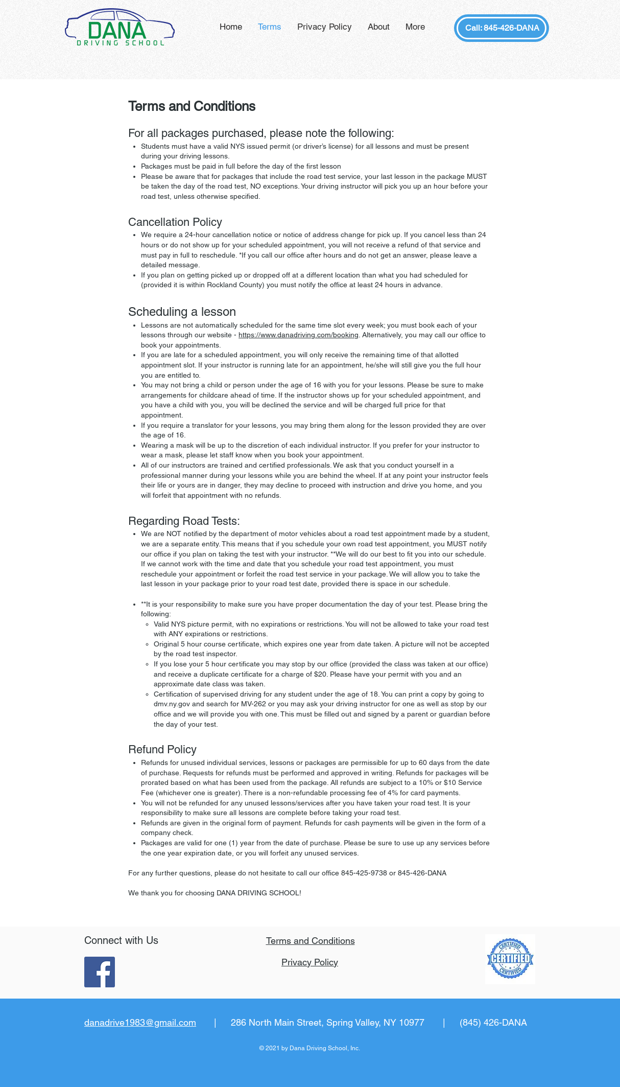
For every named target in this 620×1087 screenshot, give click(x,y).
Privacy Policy (309, 962)
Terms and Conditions (310, 940)
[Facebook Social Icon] (99, 972)
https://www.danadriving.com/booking (299, 335)
